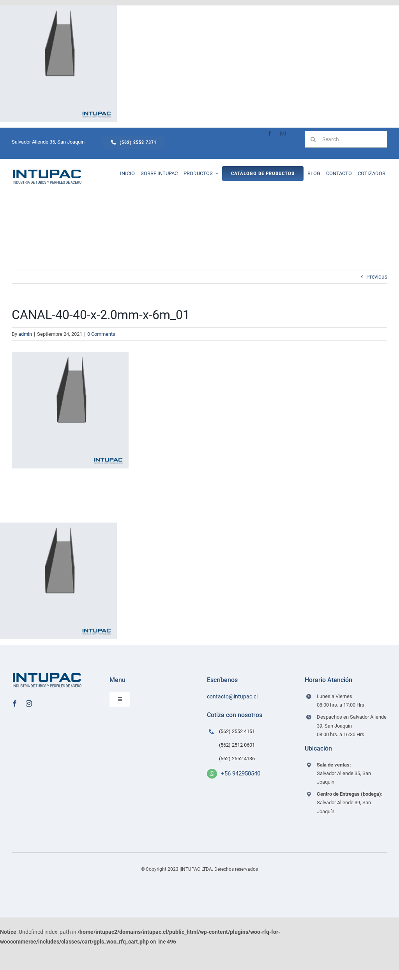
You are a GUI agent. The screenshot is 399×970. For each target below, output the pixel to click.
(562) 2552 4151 (237, 731)
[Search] (313, 139)
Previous (376, 277)
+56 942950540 (240, 773)
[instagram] (283, 133)
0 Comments (101, 334)
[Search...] (346, 139)
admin (25, 334)
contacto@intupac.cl (232, 696)
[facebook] (269, 133)
